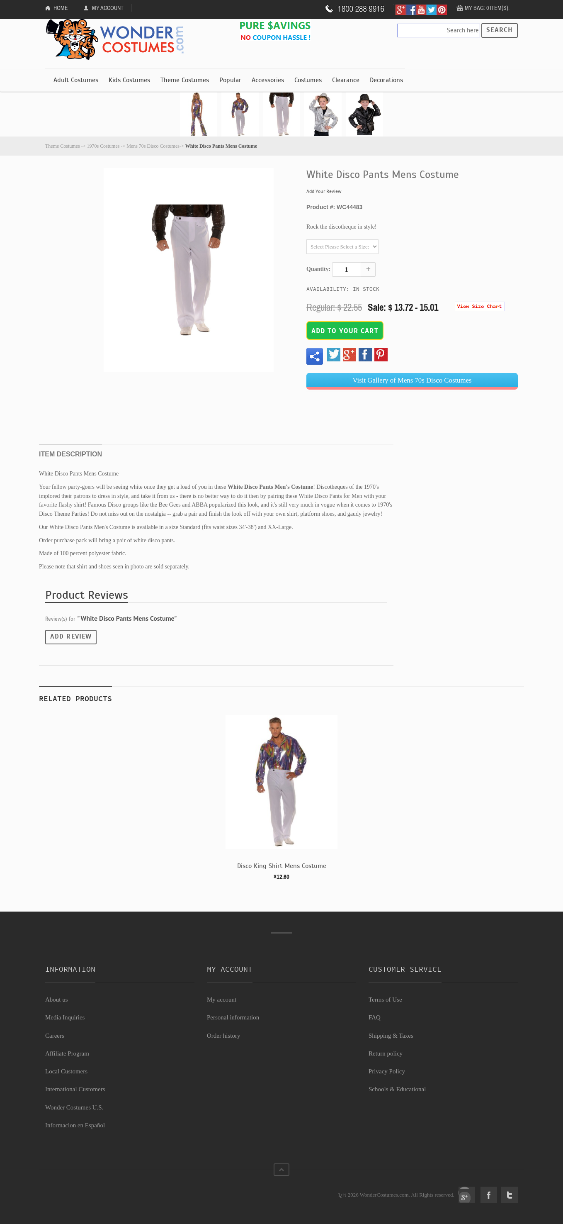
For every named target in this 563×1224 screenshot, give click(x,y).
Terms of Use (385, 999)
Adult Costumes (75, 80)
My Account (108, 8)
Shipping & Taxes (391, 1035)
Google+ (467, 1195)
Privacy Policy (387, 1071)
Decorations (386, 80)
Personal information (233, 1017)
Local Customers (66, 1071)
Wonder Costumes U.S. (74, 1107)
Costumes (308, 80)
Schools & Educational (397, 1089)
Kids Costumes (129, 80)
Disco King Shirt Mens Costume (281, 866)
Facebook (488, 1195)
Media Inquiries (65, 1017)
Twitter (509, 1195)
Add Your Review (324, 191)
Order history (223, 1035)
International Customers (75, 1089)
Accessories (268, 80)
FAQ (375, 1017)
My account (221, 999)
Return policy (386, 1053)
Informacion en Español (75, 1125)
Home (60, 8)
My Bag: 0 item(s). (487, 8)
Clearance (345, 80)
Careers (54, 1035)
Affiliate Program (67, 1053)
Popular (230, 80)
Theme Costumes (184, 80)
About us (56, 999)
